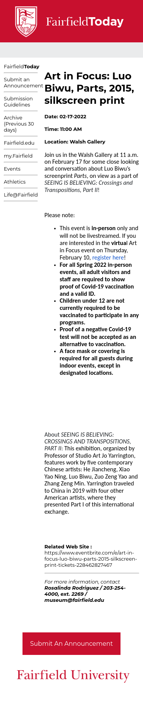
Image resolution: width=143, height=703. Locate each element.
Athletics (15, 182)
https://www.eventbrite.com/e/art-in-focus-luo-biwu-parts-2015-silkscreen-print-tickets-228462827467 (91, 559)
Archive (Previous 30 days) (19, 123)
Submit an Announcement (23, 82)
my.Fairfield (18, 156)
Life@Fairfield (21, 195)
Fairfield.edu (19, 143)
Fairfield (21, 66)
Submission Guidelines (18, 101)
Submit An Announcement (71, 643)
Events (12, 169)
